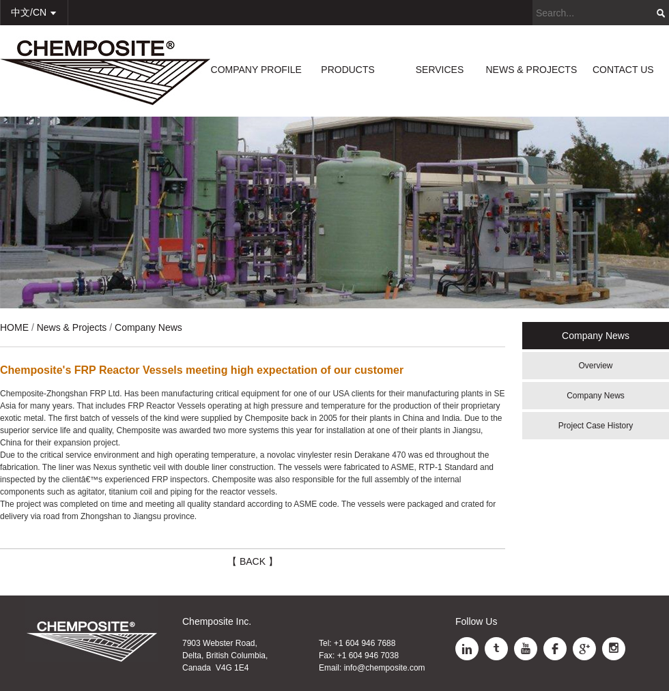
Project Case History (595, 425)
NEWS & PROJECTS (531, 69)
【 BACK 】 (252, 561)
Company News (596, 395)
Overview (595, 365)
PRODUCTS (348, 69)
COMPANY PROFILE (256, 69)
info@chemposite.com (384, 668)
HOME (14, 327)
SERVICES (440, 69)
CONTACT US (623, 69)
